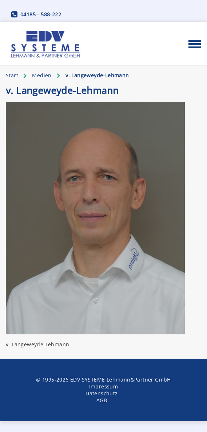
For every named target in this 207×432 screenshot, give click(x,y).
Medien (41, 75)
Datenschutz (101, 393)
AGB (101, 400)
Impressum (103, 386)
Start (12, 75)
